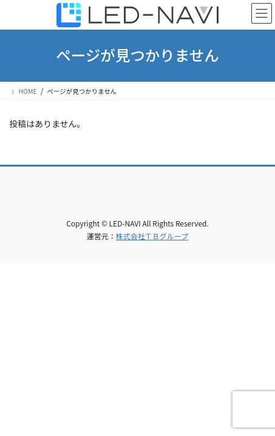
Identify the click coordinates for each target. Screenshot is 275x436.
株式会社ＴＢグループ (152, 236)
